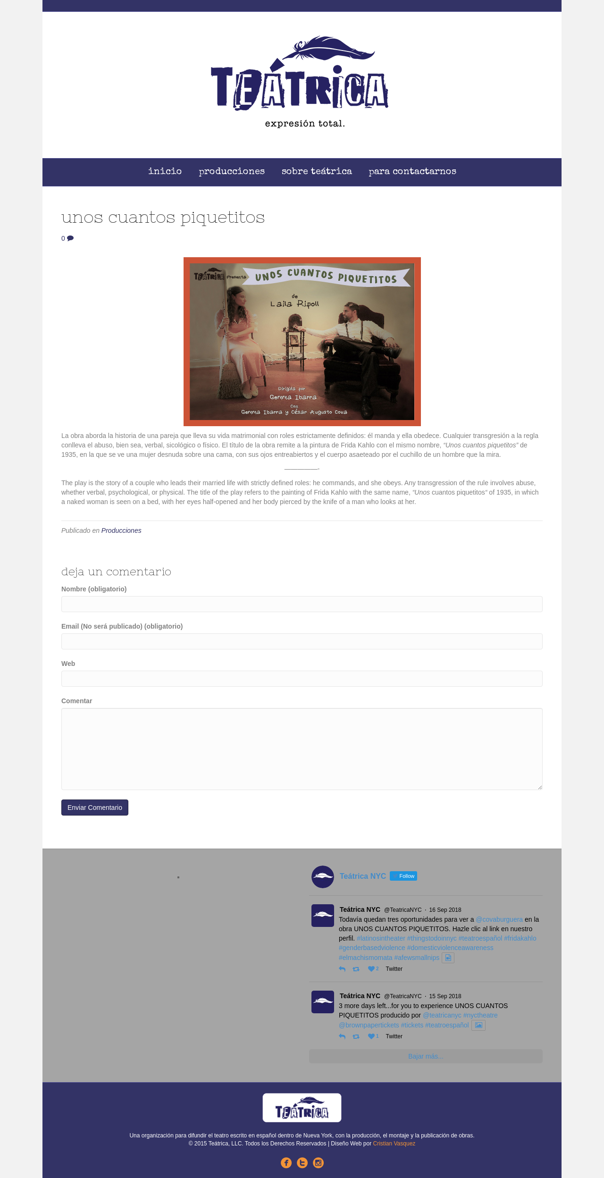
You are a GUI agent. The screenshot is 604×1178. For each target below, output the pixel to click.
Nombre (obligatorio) (93, 589)
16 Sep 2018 (445, 910)
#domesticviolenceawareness (450, 947)
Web (68, 663)
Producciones (232, 172)
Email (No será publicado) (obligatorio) (122, 626)
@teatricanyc (442, 1015)
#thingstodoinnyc (432, 938)
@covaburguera (499, 919)
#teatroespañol (481, 938)
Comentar (76, 701)
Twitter (394, 969)
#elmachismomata (366, 957)
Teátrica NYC (360, 909)
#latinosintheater (381, 938)
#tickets (412, 1025)
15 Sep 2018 (445, 996)
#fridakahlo (520, 938)
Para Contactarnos (412, 172)
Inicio (165, 172)
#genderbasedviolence (372, 947)
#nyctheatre (480, 1015)
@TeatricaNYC (403, 910)
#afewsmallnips (417, 957)
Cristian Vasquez (394, 1143)
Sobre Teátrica (317, 172)
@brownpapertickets (369, 1025)
